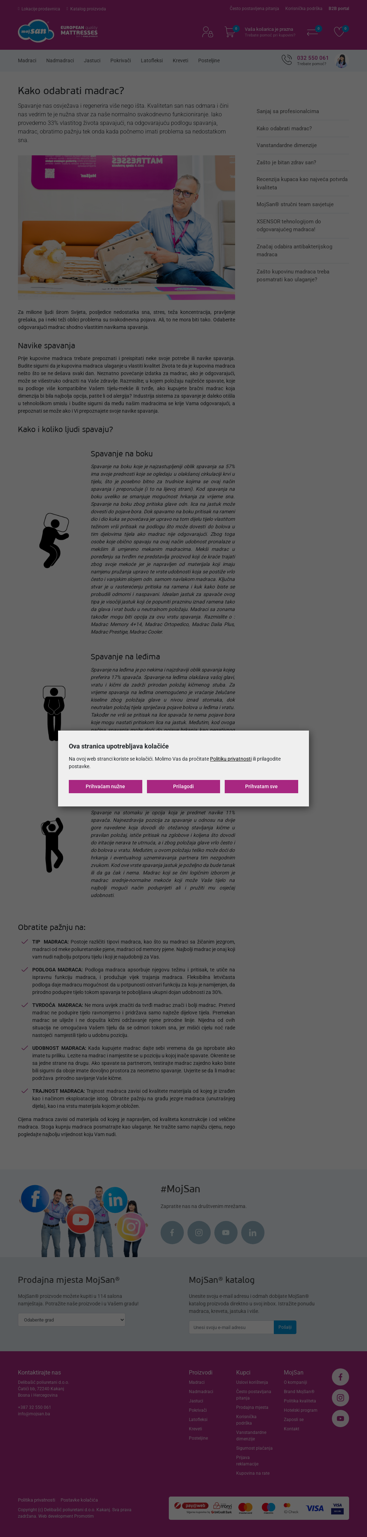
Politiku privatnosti (231, 759)
